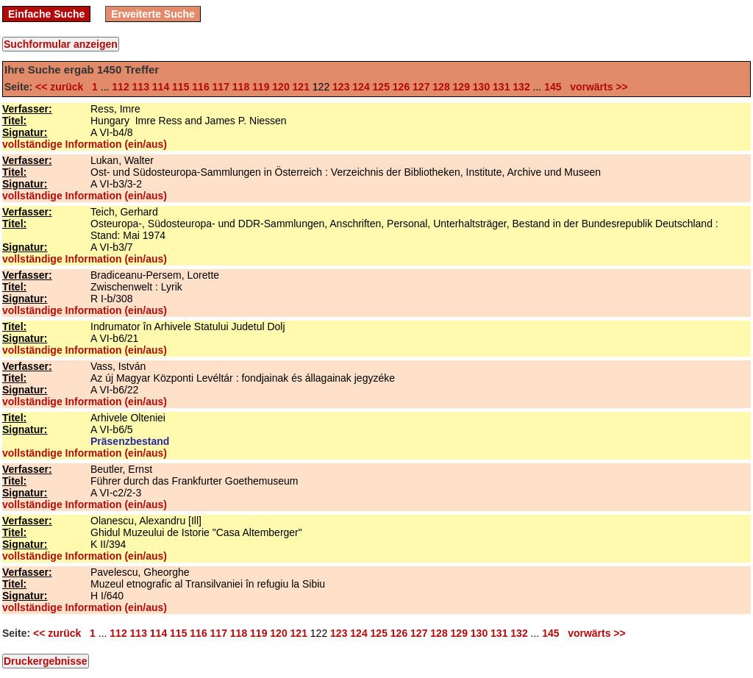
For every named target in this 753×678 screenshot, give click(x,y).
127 (421, 87)
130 (481, 87)
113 (140, 87)
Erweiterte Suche (153, 14)
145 (552, 87)
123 (340, 87)
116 (200, 87)
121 (301, 87)
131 (501, 87)
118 (240, 87)
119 (260, 87)
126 (401, 87)
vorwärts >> (595, 87)
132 (521, 87)
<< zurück (62, 87)
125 (381, 87)
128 (440, 87)
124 (360, 87)
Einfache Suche (46, 14)
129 (461, 87)
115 (180, 87)
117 (221, 87)
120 (280, 87)
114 (160, 87)
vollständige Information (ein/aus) (84, 144)
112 (120, 87)
